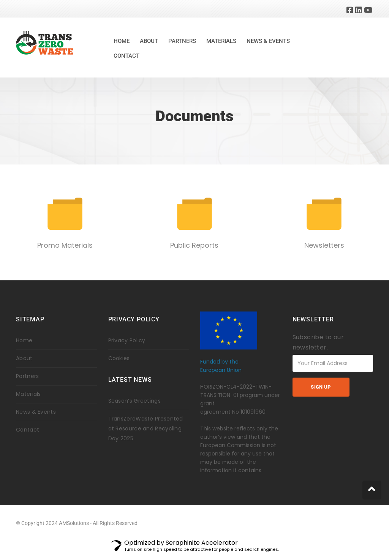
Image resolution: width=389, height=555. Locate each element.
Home (122, 41)
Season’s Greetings (134, 401)
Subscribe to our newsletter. (318, 342)
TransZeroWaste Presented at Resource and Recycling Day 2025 (145, 428)
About (149, 41)
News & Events (268, 41)
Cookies (119, 358)
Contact (126, 55)
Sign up (320, 387)
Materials (221, 41)
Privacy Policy (126, 340)
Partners (182, 41)
